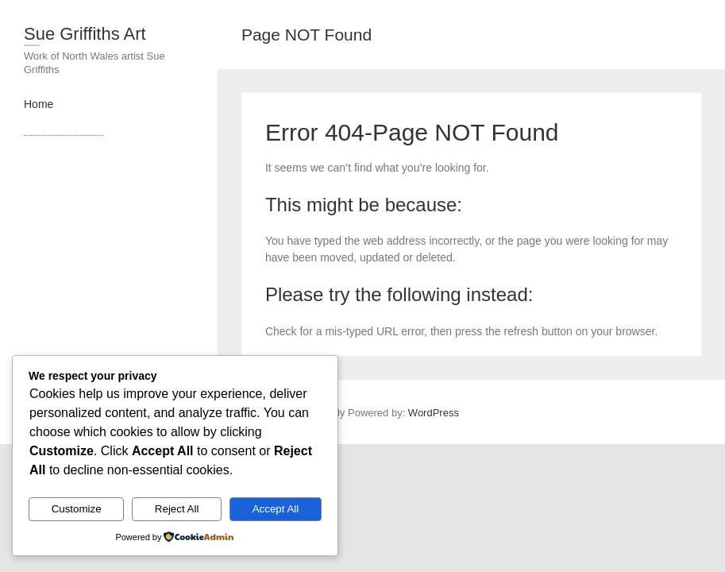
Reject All (177, 509)
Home (38, 104)
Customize (77, 509)
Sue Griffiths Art (85, 34)
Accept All (276, 509)
